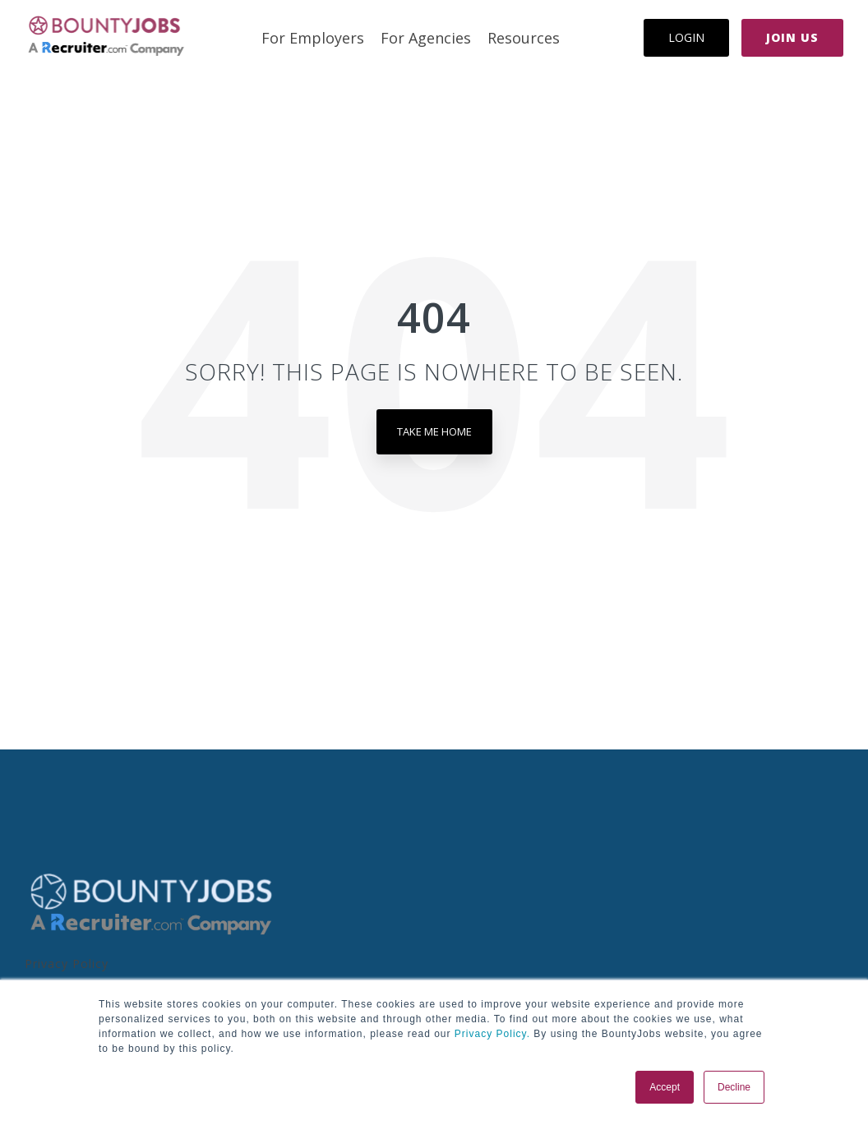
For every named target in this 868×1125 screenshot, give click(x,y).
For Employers (312, 38)
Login (686, 37)
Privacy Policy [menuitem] (66, 963)
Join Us (792, 37)
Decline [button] (734, 1087)
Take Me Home (434, 431)
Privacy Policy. (490, 1034)
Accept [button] (664, 1087)
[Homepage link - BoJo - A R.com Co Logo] (152, 934)
